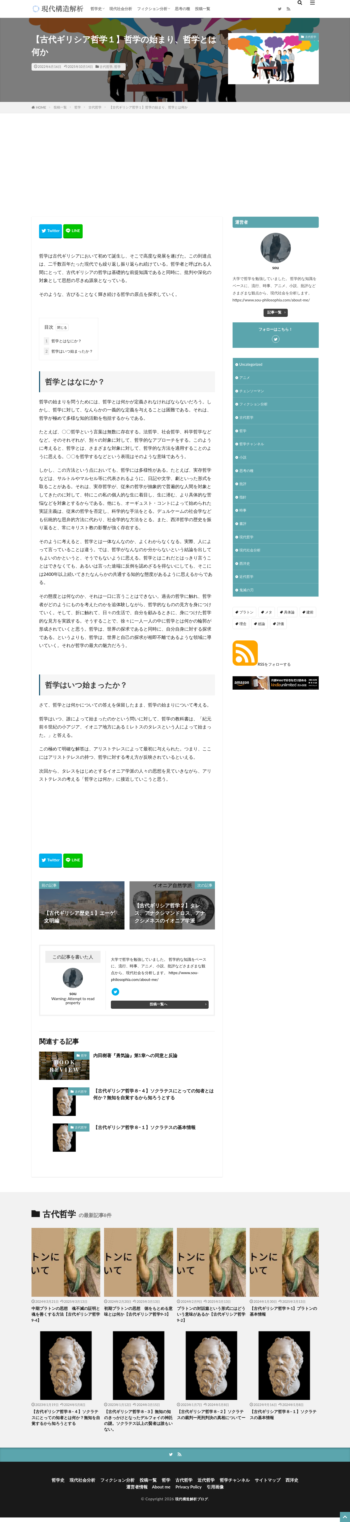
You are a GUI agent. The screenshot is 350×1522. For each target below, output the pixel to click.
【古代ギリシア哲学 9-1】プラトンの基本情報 (283, 1313)
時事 (243, 514)
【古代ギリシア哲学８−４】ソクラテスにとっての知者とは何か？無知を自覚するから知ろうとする (152, 1096)
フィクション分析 (152, 8)
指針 (243, 500)
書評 (243, 528)
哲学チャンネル (252, 446)
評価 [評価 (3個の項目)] (279, 629)
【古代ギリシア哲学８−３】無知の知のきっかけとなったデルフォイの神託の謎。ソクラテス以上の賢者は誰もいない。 (138, 1423)
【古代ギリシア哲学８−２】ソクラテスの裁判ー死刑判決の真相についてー (211, 1420)
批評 (243, 487)
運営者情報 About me (147, 1491)
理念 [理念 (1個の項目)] (242, 629)
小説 (243, 459)
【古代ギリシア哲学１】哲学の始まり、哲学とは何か (148, 107)
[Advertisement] (175, 163)
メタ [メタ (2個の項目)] (267, 618)
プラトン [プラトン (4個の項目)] (245, 618)
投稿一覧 (202, 8)
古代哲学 (106, 67)
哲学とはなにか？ (63, 340)
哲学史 (96, 8)
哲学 (117, 67)
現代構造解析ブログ (191, 1503)
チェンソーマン (252, 391)
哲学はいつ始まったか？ (68, 350)
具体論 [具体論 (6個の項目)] (287, 618)
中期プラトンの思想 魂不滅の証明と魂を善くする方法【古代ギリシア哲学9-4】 (65, 1316)
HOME (41, 107)
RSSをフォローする (262, 669)
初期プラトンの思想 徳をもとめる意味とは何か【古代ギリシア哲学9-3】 (138, 1316)
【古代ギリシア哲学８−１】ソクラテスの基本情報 (150, 1128)
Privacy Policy (189, 1491)
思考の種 (182, 8)
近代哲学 (246, 582)
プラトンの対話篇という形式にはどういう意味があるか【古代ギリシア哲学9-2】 (211, 1316)
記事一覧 (274, 312)
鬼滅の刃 (246, 596)
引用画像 (217, 1491)
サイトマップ (272, 1483)
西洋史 (245, 569)
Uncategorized (251, 364)
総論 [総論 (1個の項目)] (261, 629)
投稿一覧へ (158, 1006)
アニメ (245, 378)
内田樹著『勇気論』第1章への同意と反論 (140, 1056)
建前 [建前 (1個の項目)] (307, 618)
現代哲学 (246, 541)
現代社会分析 (120, 8)
